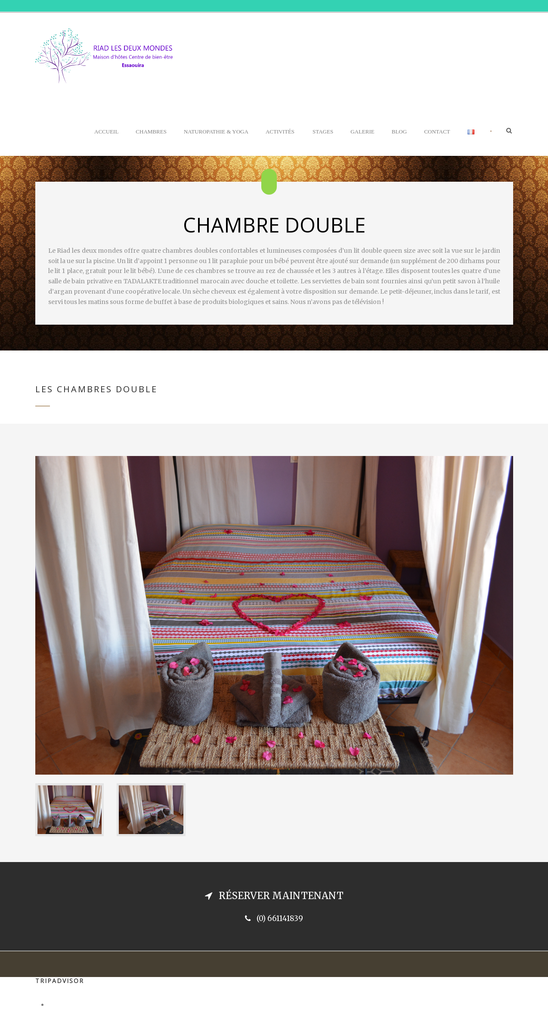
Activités (280, 131)
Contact (437, 131)
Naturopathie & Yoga (216, 131)
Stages (323, 131)
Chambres (151, 131)
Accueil (106, 131)
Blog (399, 131)
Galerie (362, 131)
